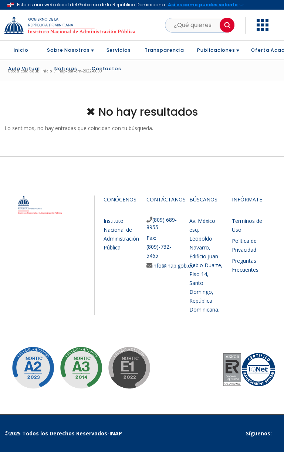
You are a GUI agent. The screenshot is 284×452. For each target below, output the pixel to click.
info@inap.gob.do (173, 265)
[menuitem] (23, 50)
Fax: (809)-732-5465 (158, 246)
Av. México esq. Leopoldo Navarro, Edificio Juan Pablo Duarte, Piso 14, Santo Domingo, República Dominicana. (206, 265)
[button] (227, 25)
